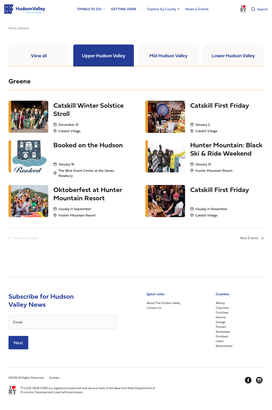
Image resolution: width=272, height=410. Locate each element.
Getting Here (124, 9)
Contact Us (154, 307)
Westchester (224, 346)
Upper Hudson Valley (103, 55)
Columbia (222, 307)
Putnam (221, 326)
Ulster (220, 341)
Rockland (222, 336)
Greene (221, 317)
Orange (220, 322)
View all (39, 55)
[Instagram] (259, 380)
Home (12, 28)
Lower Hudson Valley (233, 55)
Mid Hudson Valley (168, 55)
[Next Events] (252, 238)
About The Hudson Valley (163, 303)
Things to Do (89, 9)
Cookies (54, 377)
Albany (220, 303)
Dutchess (222, 312)
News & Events (196, 9)
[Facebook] (248, 380)
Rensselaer (223, 331)
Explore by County (161, 9)
